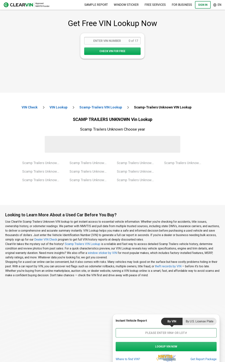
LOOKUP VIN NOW (166, 346)
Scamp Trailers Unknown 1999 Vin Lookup (43, 180)
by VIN (171, 321)
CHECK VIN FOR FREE (112, 51)
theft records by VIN (168, 266)
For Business (182, 5)
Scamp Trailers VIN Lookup (83, 244)
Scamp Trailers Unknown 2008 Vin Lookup (137, 163)
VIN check (30, 107)
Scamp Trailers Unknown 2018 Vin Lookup (137, 180)
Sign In (202, 4)
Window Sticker (126, 5)
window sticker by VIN (102, 253)
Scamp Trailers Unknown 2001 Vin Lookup (90, 163)
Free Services (155, 5)
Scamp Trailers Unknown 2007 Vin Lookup (90, 180)
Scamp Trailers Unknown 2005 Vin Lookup (90, 171)
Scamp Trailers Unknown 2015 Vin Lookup (137, 171)
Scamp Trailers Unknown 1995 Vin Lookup (43, 171)
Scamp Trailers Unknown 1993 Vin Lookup (43, 163)
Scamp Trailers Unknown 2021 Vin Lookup (185, 163)
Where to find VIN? (128, 359)
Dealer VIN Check (45, 239)
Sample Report (96, 5)
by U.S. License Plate (199, 321)
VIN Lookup (58, 107)
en (217, 5)
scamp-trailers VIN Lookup (100, 107)
